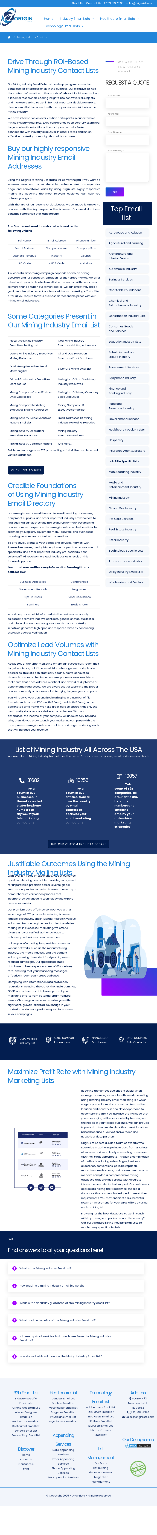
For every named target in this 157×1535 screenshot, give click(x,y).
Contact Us (93, 3)
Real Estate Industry (122, 530)
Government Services (124, 420)
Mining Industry (119, 498)
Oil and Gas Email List (26, 1437)
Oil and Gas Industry (122, 509)
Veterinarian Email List (63, 1437)
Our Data (101, 1492)
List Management (100, 1501)
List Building (100, 1497)
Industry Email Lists (75, 18)
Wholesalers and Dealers (126, 583)
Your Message (116, 150)
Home (49, 18)
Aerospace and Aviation (125, 233)
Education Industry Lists (125, 342)
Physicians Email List (63, 1446)
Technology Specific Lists (126, 551)
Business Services (121, 280)
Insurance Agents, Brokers (127, 451)
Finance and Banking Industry (120, 391)
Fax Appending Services (63, 1506)
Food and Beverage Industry (121, 406)
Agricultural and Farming (126, 244)
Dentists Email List (63, 1427)
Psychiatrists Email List (63, 1450)
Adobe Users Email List (100, 1436)
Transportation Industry (125, 562)
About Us (77, 3)
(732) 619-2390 (139, 1441)
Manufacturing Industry (125, 473)
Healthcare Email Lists (117, 18)
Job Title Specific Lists (124, 462)
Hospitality (116, 441)
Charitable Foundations (125, 291)
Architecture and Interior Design (121, 256)
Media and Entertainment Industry (125, 485)
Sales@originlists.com (140, 1446)
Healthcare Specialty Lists (127, 430)
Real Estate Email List (26, 1450)
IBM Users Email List (100, 1455)
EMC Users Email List (101, 1441)
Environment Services (124, 368)
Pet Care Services (121, 520)
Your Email (114, 113)
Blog (26, 1498)
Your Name (114, 95)
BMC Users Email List (101, 1445)
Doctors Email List (63, 1432)
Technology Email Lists (62, 26)
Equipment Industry (122, 379)
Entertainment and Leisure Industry (122, 355)
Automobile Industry (123, 270)
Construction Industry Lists (127, 317)
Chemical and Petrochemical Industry (125, 303)
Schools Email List (26, 1460)
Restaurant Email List (26, 1455)
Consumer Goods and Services (121, 329)
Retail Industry (119, 541)
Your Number (115, 132)
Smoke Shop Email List (26, 1464)
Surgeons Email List (63, 1441)
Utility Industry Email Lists (126, 573)
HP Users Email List (101, 1450)
